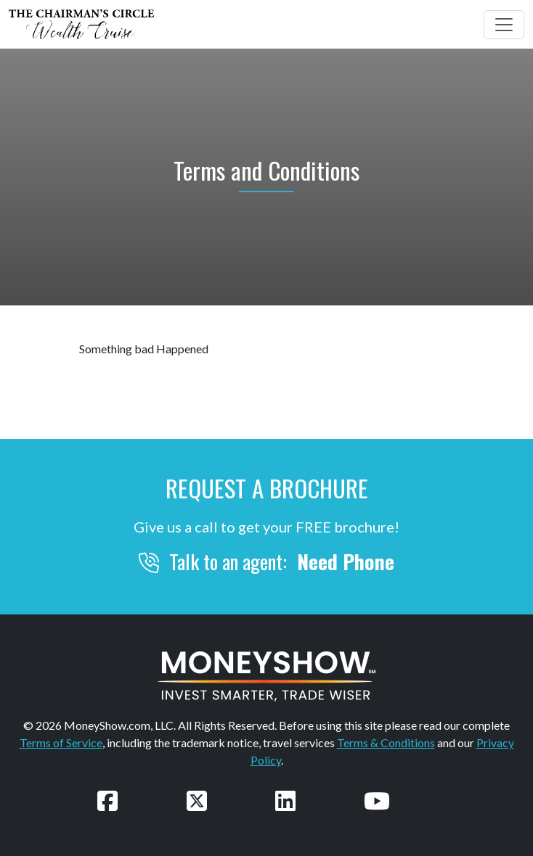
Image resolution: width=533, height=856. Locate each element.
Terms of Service (61, 742)
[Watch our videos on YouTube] (377, 800)
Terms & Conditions (386, 742)
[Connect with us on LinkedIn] (285, 800)
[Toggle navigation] (504, 24)
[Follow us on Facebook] (107, 800)
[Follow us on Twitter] (197, 800)
